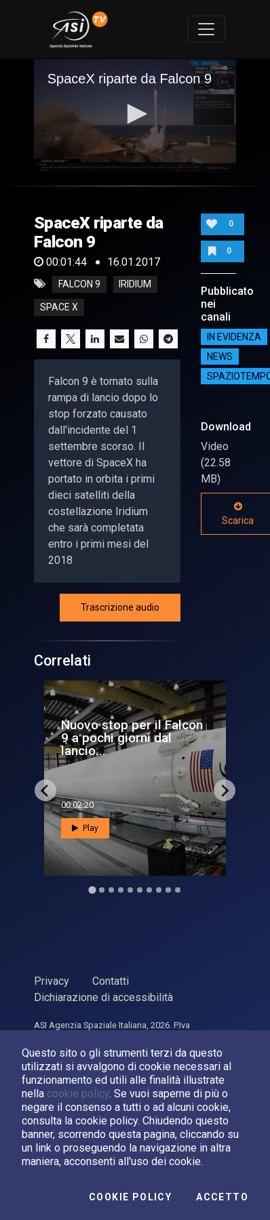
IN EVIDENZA (234, 336)
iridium (135, 284)
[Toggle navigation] (206, 29)
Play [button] (85, 828)
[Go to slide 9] (168, 890)
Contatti (110, 981)
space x (59, 307)
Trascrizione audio (120, 607)
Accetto (222, 1197)
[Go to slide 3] (111, 890)
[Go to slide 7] (149, 890)
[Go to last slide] (45, 790)
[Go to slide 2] (101, 890)
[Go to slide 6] (139, 890)
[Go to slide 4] (120, 890)
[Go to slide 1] (92, 890)
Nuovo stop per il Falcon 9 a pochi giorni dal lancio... (132, 737)
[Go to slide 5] (130, 890)
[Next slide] (224, 790)
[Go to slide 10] (177, 890)
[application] (135, 115)
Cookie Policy (130, 1197)
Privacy (51, 981)
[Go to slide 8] (158, 890)
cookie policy (78, 1093)
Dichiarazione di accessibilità (103, 997)
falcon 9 (79, 284)
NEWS (220, 356)
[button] (135, 114)
